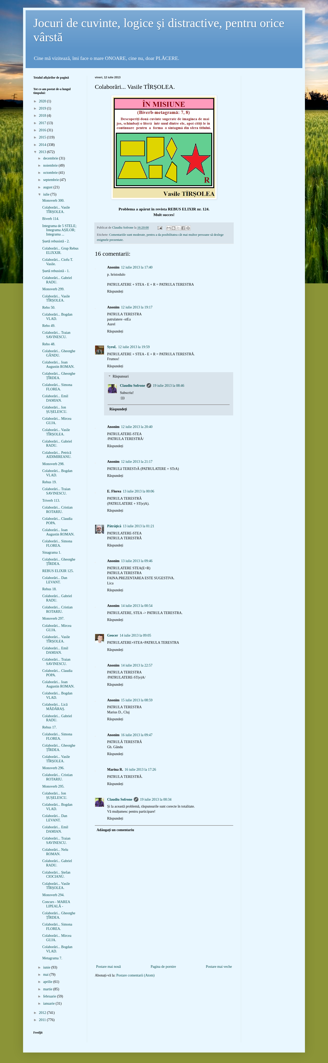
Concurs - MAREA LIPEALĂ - (56, 904)
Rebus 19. (49, 482)
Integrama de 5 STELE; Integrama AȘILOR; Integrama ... (59, 230)
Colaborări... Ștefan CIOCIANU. (56, 875)
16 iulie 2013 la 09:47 (136, 735)
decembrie (51, 158)
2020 (43, 101)
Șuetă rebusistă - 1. (56, 271)
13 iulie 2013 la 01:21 (138, 526)
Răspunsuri (120, 377)
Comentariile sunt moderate (127, 235)
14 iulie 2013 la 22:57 (136, 665)
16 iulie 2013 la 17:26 (140, 769)
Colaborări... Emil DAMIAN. (55, 398)
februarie (50, 996)
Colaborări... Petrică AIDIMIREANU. (56, 455)
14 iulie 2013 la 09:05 (135, 635)
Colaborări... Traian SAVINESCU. (56, 335)
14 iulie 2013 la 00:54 (136, 606)
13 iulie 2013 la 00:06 (138, 491)
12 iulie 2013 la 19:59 (134, 347)
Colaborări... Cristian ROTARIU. (57, 510)
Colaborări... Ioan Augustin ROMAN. (58, 364)
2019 (43, 108)
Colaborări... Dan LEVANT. (54, 580)
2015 (43, 137)
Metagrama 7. (52, 958)
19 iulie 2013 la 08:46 (168, 386)
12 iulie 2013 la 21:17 (136, 462)
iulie (46, 194)
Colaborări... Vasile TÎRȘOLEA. (56, 210)
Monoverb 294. (53, 895)
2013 (43, 152)
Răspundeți (115, 291)
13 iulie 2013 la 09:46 (136, 561)
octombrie (50, 173)
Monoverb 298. (53, 464)
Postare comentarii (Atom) (135, 975)
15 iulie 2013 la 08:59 (136, 700)
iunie (47, 967)
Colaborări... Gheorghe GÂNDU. (58, 353)
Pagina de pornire (163, 967)
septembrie (51, 180)
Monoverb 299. (53, 289)
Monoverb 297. (53, 618)
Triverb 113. (51, 500)
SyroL (112, 347)
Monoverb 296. (53, 768)
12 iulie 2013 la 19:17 (136, 307)
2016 (43, 130)
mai (46, 974)
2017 (43, 123)
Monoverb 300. (53, 200)
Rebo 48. (48, 344)
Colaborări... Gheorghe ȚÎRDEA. (58, 376)
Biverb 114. (50, 219)
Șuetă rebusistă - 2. (56, 241)
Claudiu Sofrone (132, 386)
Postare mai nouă (108, 967)
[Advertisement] (164, 955)
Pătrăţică (114, 526)
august (48, 187)
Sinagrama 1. (51, 552)
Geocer (112, 635)
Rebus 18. (49, 589)
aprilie (48, 982)
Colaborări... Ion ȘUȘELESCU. (54, 409)
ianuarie (49, 1003)
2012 (43, 1013)
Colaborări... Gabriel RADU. (57, 280)
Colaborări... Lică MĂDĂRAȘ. (55, 707)
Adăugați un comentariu (115, 830)
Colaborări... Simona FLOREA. (57, 387)
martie (48, 989)
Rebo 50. (48, 307)
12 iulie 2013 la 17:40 (136, 267)
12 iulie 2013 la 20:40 (136, 427)
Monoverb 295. (53, 786)
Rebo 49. (48, 326)
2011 (43, 1020)
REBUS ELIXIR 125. (58, 571)
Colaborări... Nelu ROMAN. (55, 852)
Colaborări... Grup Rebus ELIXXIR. (60, 250)
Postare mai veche (219, 967)
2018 (43, 115)
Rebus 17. (49, 727)
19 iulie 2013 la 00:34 (155, 799)
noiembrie (50, 165)
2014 (43, 145)
